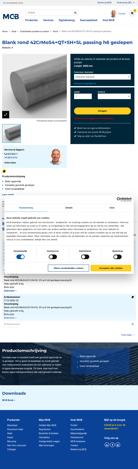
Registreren (45, 429)
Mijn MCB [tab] (44, 419)
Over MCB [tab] (76, 419)
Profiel (73, 425)
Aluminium (12, 425)
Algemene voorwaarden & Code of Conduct (72, 463)
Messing (11, 441)
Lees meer (8, 194)
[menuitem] (94, 3)
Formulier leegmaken (85, 83)
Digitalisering (67, 20)
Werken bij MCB (104, 2)
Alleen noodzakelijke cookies (69, 268)
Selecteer (9, 290)
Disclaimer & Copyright (109, 463)
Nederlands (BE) (124, 2)
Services (48, 20)
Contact (74, 445)
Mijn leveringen (46, 445)
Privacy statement (38, 463)
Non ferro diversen (16, 445)
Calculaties (44, 437)
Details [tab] (69, 207)
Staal (9, 433)
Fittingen (11, 449)
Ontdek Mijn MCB (47, 425)
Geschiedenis (77, 429)
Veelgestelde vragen (49, 441)
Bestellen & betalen (49, 433)
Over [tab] (112, 207)
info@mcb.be (11, 157)
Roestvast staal (15, 429)
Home (5, 31)
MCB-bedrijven (77, 441)
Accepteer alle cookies (111, 268)
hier (44, 239)
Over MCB (108, 20)
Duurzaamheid (88, 20)
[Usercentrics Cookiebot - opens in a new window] (119, 199)
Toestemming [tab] (26, 207)
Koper (10, 437)
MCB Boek (7, 400)
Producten (31, 20)
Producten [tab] (13, 419)
